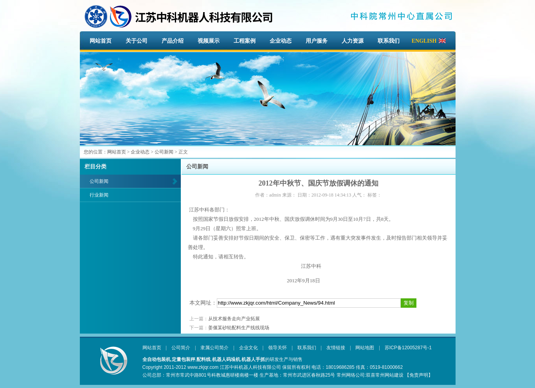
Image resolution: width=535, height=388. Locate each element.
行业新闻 (99, 195)
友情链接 (335, 347)
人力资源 (353, 41)
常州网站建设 (389, 375)
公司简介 (180, 347)
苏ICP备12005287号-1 (408, 347)
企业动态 (281, 41)
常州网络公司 (351, 375)
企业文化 (248, 347)
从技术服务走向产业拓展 (234, 318)
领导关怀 (277, 347)
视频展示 (209, 41)
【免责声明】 (419, 375)
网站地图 (364, 347)
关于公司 (137, 41)
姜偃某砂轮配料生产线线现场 (238, 327)
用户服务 (317, 41)
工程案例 (245, 41)
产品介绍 (173, 41)
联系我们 (389, 41)
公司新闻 (164, 152)
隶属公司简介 (214, 347)
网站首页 (101, 41)
